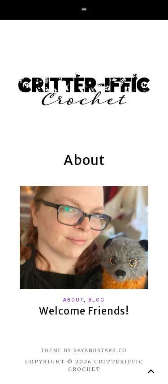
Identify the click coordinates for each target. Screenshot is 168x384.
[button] (84, 10)
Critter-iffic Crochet (84, 89)
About (73, 300)
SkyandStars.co (100, 350)
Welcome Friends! (84, 311)
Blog (96, 300)
